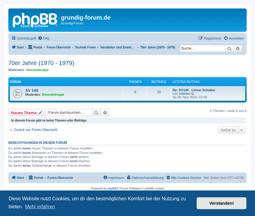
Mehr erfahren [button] (40, 206)
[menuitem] (44, 38)
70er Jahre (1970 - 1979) (41, 63)
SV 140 (31, 90)
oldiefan (184, 93)
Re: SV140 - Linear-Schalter (194, 90)
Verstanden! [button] (221, 203)
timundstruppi (37, 70)
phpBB (112, 188)
